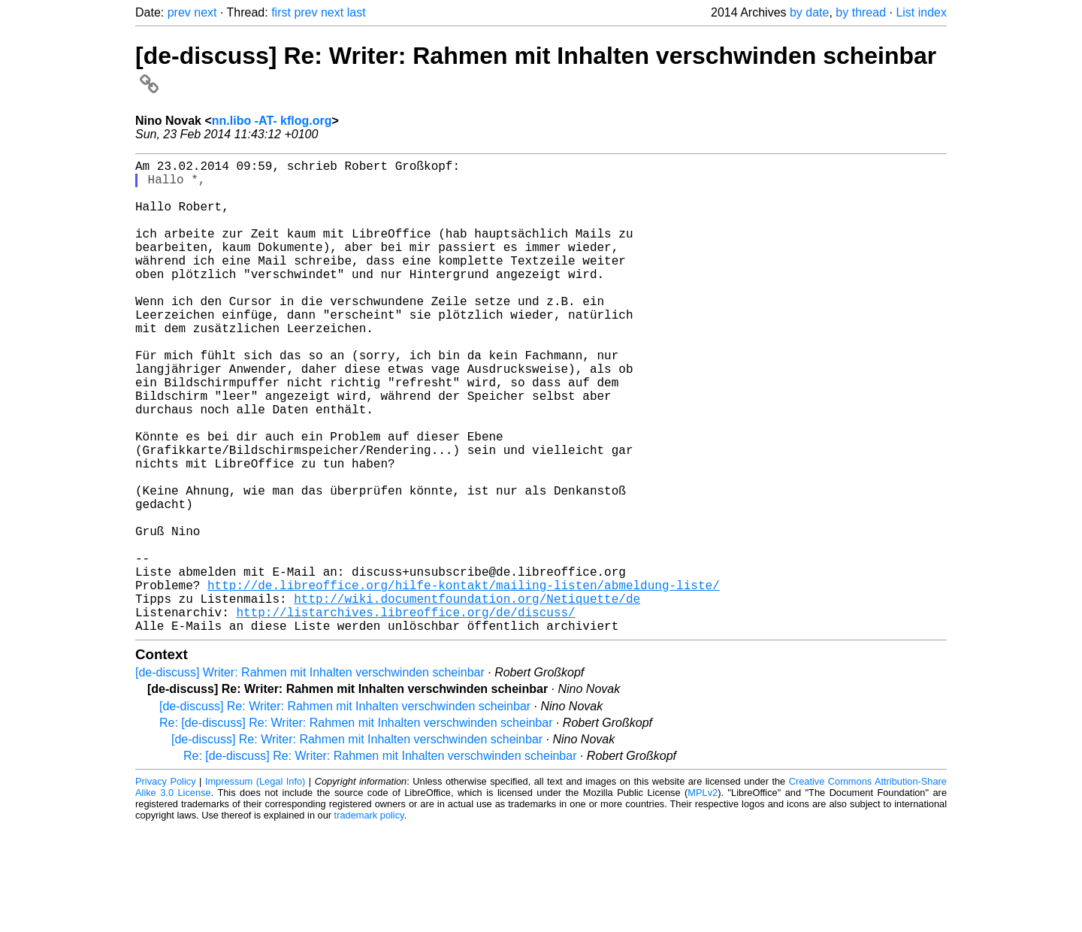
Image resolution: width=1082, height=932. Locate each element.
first (281, 12)
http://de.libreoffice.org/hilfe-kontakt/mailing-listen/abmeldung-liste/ (463, 681)
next (205, 12)
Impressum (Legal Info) (255, 886)
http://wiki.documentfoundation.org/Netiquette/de (467, 697)
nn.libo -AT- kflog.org (272, 120)
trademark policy (369, 920)
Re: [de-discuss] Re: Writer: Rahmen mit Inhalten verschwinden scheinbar (355, 828)
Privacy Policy (165, 886)
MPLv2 (703, 897)
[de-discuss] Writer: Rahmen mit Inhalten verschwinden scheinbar (310, 777)
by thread (861, 12)
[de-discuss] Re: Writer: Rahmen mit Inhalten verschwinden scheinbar (344, 811)
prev (179, 12)
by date (809, 12)
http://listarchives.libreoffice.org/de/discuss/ (405, 714)
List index (921, 12)
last (356, 12)
